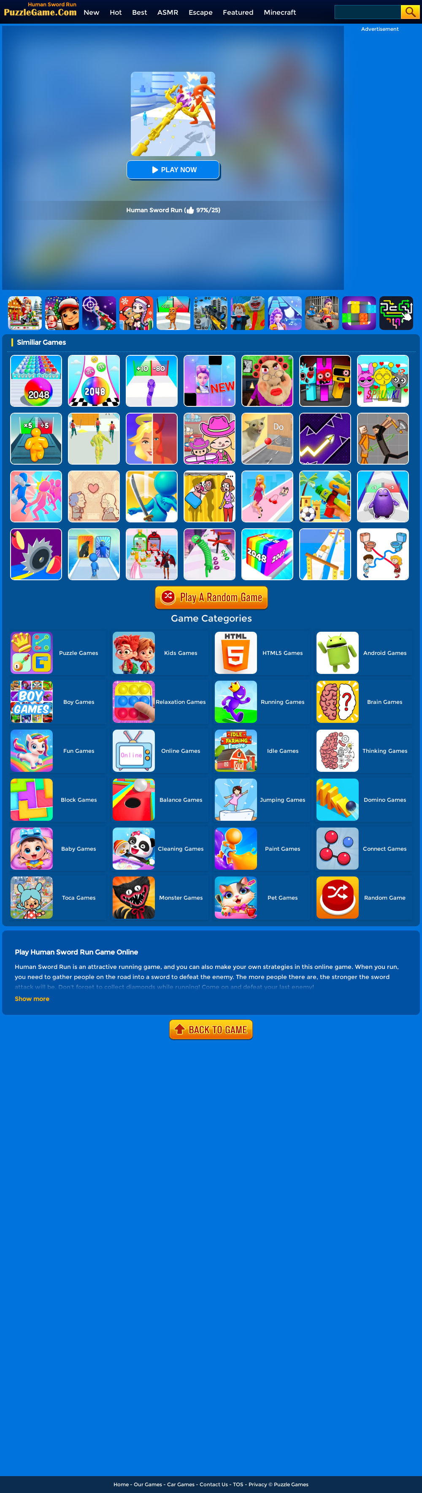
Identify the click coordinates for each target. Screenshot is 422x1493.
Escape (201, 12)
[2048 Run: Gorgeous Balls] (36, 358)
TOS (238, 1484)
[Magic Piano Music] (209, 358)
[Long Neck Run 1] (209, 531)
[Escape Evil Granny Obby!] (267, 358)
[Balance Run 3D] (325, 531)
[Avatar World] (209, 416)
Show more (32, 999)
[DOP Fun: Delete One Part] (209, 474)
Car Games (181, 1484)
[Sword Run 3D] (152, 474)
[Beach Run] (325, 474)
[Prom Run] (152, 531)
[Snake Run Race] (152, 358)
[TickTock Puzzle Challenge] (267, 416)
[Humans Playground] (383, 416)
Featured (238, 12)
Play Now (173, 170)
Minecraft (280, 12)
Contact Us (214, 1484)
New (92, 12)
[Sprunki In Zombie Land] (325, 358)
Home (121, 1484)
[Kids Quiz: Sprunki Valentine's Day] (383, 358)
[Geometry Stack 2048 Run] (267, 531)
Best (139, 12)
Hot (116, 12)
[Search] (367, 12)
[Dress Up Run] (267, 474)
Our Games (148, 1484)
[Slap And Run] (36, 474)
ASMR (168, 12)
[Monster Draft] (94, 531)
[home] (40, 12)
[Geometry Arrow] (325, 416)
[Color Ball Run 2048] (94, 358)
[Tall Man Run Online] (36, 416)
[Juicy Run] (36, 531)
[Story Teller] (94, 474)
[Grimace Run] (383, 474)
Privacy (258, 1484)
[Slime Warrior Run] (94, 416)
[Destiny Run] (152, 416)
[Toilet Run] (383, 531)
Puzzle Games (291, 1484)
